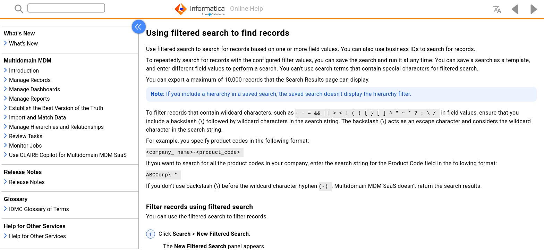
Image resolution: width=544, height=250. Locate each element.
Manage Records (30, 80)
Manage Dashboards (34, 89)
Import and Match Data (37, 117)
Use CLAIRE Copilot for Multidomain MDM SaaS (68, 155)
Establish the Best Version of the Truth (56, 108)
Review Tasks (25, 136)
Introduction (24, 70)
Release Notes (27, 182)
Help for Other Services (37, 236)
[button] (139, 27)
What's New (23, 43)
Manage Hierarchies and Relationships (56, 127)
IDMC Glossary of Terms (39, 209)
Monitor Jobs (25, 145)
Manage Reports (29, 98)
